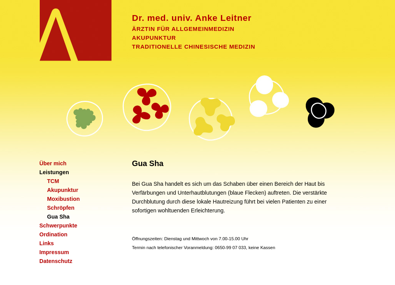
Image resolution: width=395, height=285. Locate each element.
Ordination (53, 234)
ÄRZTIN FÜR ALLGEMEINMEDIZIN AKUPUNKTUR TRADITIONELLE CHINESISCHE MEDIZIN (251, 31)
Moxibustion (63, 199)
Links (46, 243)
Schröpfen (60, 208)
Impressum (54, 252)
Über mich (52, 163)
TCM (53, 181)
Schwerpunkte (58, 225)
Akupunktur (62, 190)
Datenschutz (56, 261)
